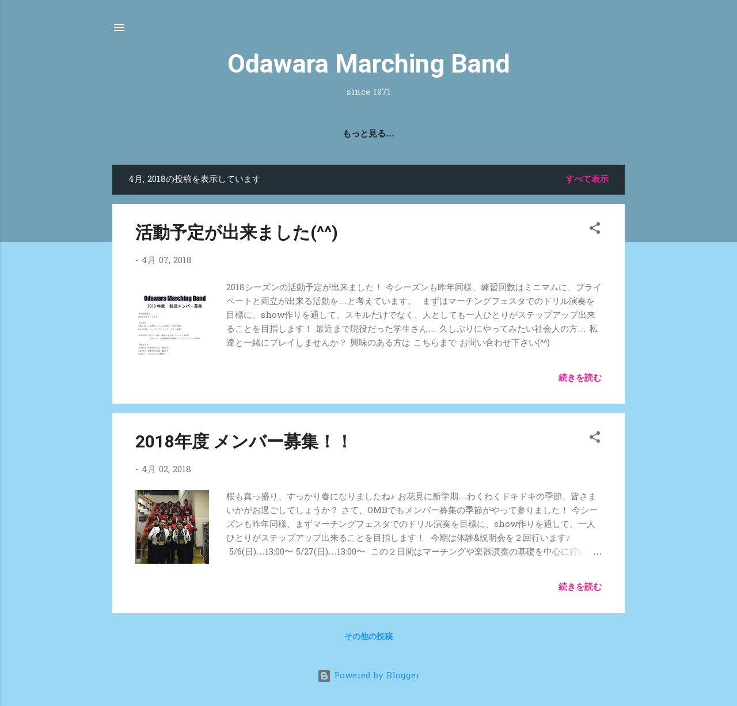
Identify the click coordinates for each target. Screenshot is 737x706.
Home (282, 134)
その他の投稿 (368, 637)
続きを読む (580, 378)
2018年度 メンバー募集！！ (244, 441)
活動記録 (335, 134)
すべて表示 (587, 179)
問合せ (456, 134)
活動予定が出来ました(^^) (236, 232)
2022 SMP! (397, 134)
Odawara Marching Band (368, 63)
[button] (595, 230)
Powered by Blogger (368, 676)
